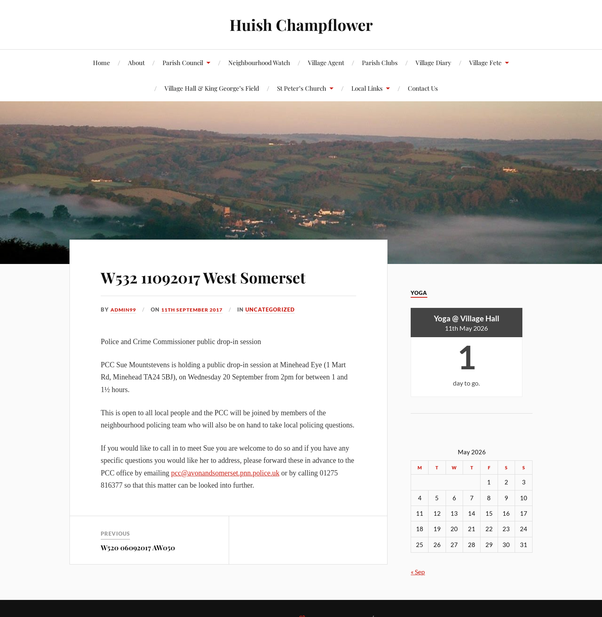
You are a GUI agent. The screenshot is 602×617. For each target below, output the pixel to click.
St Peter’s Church (301, 88)
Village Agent (326, 62)
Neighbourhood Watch (259, 62)
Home (101, 62)
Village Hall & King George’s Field (212, 88)
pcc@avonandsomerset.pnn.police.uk (225, 473)
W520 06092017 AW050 (138, 547)
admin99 (124, 309)
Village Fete (485, 62)
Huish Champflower (301, 24)
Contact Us (423, 88)
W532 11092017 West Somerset (223, 276)
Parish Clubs (380, 62)
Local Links (367, 88)
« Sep (418, 572)
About (136, 62)
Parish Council (182, 62)
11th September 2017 (197, 309)
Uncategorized (278, 309)
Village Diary (433, 62)
